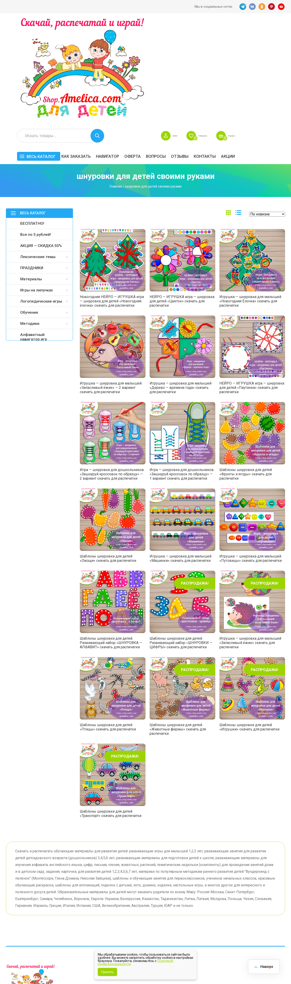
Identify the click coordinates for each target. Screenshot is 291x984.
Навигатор (157, 51)
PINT (271, 6)
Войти (207, 31)
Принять (107, 972)
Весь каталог (91, 51)
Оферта (183, 51)
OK (261, 6)
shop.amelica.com (75, 970)
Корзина (278, 31)
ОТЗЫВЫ (230, 51)
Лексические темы (37, 152)
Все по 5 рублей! (35, 129)
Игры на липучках (36, 185)
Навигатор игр (160, 894)
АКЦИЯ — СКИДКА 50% (41, 140)
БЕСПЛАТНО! (32, 118)
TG (241, 6)
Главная (115, 81)
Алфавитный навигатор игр (33, 232)
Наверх (265, 966)
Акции (278, 51)
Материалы (31, 174)
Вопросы (206, 51)
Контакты (255, 51)
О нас (152, 915)
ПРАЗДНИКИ (31, 163)
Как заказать (126, 51)
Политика (117, 922)
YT (281, 6)
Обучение (29, 207)
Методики (29, 218)
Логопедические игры (41, 196)
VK (251, 6)
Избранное (242, 31)
